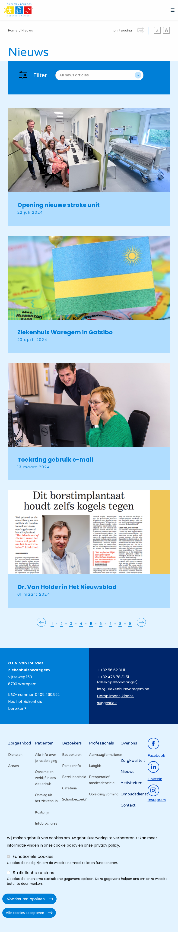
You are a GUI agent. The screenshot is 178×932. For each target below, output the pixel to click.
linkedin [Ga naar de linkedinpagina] (155, 779)
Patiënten (44, 743)
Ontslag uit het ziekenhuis (46, 798)
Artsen (13, 766)
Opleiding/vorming (102, 794)
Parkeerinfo (71, 766)
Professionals (101, 743)
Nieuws (127, 771)
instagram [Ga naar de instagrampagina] (157, 800)
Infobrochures (46, 823)
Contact (128, 805)
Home (13, 30)
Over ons (129, 743)
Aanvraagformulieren (102, 755)
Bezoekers (72, 743)
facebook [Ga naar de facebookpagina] (156, 755)
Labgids (95, 766)
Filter (40, 75)
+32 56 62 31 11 (112, 670)
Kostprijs (42, 812)
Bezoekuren (72, 755)
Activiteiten (131, 782)
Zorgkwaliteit (133, 760)
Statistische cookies (33, 873)
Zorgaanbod (19, 743)
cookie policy (65, 845)
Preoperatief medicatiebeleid (101, 780)
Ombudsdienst (134, 794)
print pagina (123, 30)
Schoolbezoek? (74, 799)
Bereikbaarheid (74, 777)
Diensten (15, 755)
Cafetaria (69, 788)
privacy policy (106, 845)
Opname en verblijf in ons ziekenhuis (45, 778)
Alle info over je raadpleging (46, 758)
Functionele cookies (33, 856)
